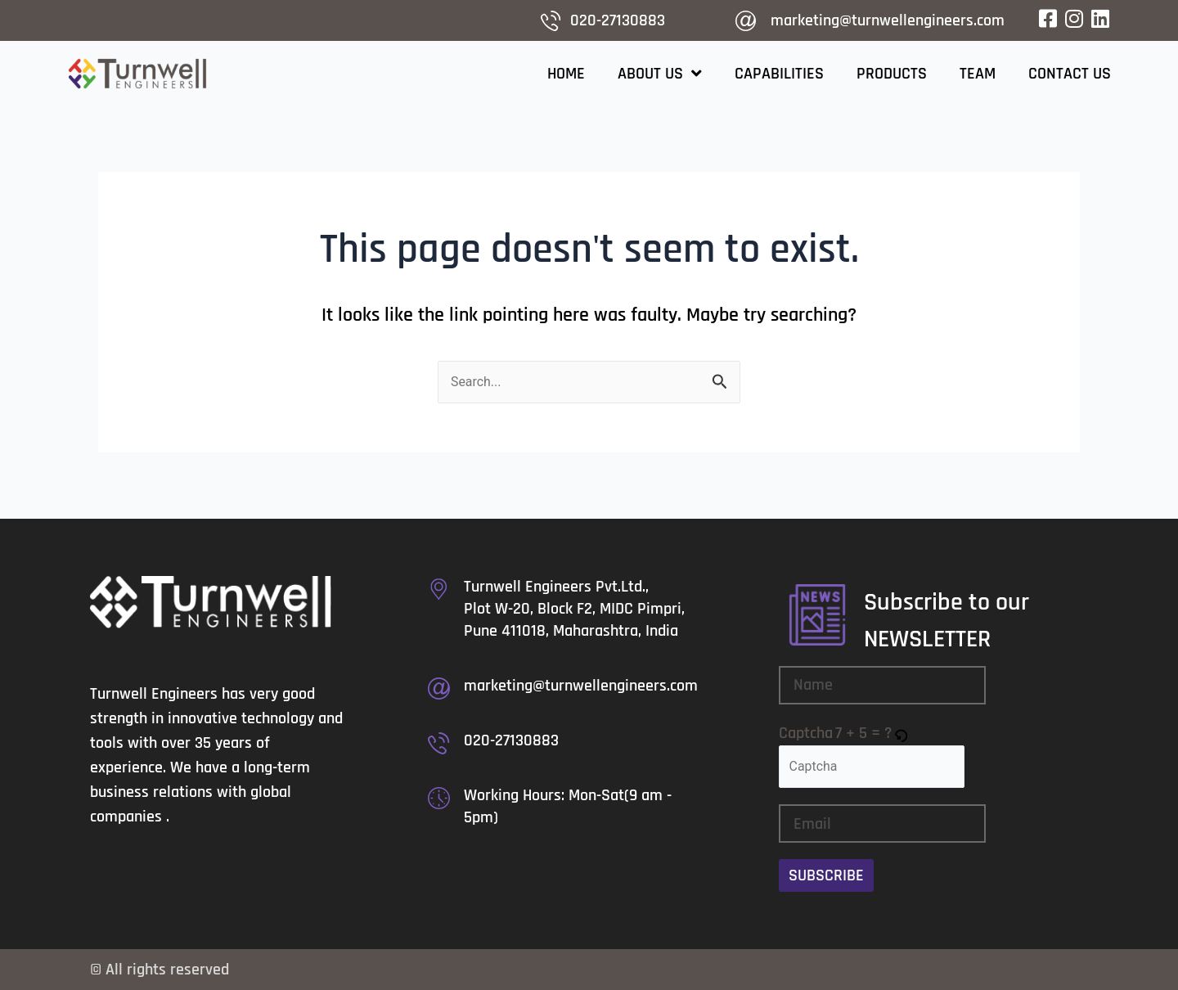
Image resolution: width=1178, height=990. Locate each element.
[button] (902, 733)
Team (978, 73)
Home (566, 73)
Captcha (806, 733)
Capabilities (779, 73)
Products (892, 73)
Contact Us (1069, 73)
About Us (660, 73)
